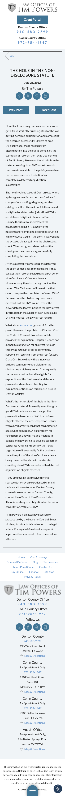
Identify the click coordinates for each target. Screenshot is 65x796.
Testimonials (50, 562)
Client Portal (32, 20)
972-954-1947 (32, 42)
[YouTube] (19, 627)
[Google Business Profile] (45, 627)
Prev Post (16, 110)
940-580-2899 (33, 31)
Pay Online (17, 571)
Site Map (49, 571)
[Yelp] (37, 627)
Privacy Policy (32, 576)
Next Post (49, 110)
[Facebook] (28, 627)
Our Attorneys (38, 557)
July (12, 55)
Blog (35, 562)
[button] (58, 788)
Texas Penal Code (23, 567)
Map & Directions (34, 655)
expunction (26, 325)
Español (33, 571)
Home (21, 557)
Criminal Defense (17, 562)
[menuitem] (21, 557)
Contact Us (45, 567)
